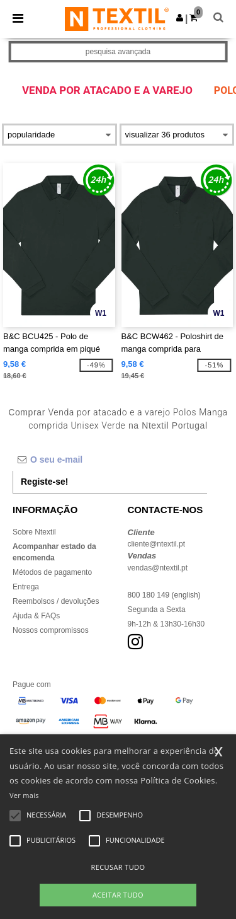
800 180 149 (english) (164, 595)
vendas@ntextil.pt (158, 568)
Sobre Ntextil (34, 532)
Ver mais (24, 795)
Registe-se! (44, 482)
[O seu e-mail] (110, 459)
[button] (179, 18)
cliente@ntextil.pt (157, 544)
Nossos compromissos (51, 630)
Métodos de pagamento (52, 572)
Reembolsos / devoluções (56, 601)
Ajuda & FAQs (36, 615)
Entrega (26, 586)
